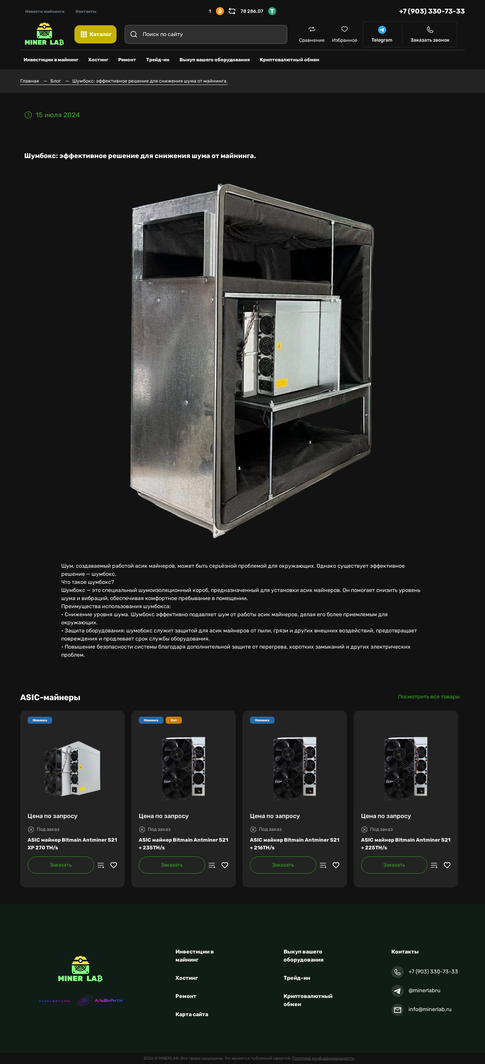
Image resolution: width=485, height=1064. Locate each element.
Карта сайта (191, 1014)
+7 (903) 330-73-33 (432, 11)
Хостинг (186, 978)
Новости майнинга (44, 11)
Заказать (61, 865)
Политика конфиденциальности (323, 1058)
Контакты (86, 11)
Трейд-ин (297, 978)
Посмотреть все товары (429, 696)
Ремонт (185, 996)
